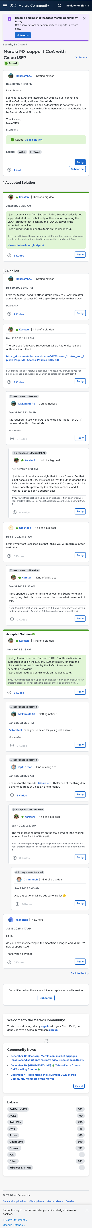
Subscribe (77, 169)
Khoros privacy (55, 1201)
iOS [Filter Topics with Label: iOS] (11, 1154)
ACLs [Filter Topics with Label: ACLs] (12, 1115)
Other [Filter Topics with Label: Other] (13, 1161)
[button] (84, 76)
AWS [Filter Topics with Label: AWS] (12, 1128)
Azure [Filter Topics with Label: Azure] (13, 1135)
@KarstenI (15, 730)
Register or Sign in (77, 5)
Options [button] (80, 57)
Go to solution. (34, 139)
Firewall (35, 151)
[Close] (87, 1214)
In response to (25, 396)
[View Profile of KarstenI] (24, 196)
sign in (45, 1026)
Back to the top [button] (80, 973)
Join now (23, 35)
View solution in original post (26, 245)
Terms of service (12, 1206)
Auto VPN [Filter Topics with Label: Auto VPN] (15, 1122)
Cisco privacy (36, 1201)
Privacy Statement (14, 1223)
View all (79, 1086)
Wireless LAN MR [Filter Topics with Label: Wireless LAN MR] (20, 1167)
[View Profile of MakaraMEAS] (24, 75)
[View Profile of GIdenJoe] (25, 527)
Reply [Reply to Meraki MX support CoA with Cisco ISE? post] (80, 162)
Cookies (70, 1201)
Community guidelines (14, 1201)
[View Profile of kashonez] (22, 919)
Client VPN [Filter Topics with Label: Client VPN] (16, 1141)
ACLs (22, 151)
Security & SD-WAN (15, 44)
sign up (53, 1029)
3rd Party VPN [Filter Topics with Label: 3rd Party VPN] (18, 1109)
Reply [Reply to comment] (80, 254)
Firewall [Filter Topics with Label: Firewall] (14, 1148)
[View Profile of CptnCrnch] (25, 766)
